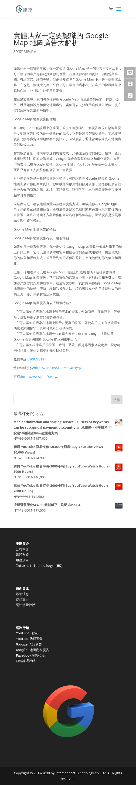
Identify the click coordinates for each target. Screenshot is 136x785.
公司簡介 (22, 549)
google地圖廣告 (25, 51)
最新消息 (22, 594)
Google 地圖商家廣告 (32, 650)
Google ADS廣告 (29, 644)
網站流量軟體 (25, 605)
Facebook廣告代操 (30, 656)
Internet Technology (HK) (40, 566)
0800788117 (36, 359)
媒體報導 (22, 555)
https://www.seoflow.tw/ (39, 376)
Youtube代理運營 (29, 639)
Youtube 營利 (27, 633)
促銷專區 (22, 600)
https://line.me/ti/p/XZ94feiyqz (58, 368)
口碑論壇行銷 (25, 661)
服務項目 (22, 560)
